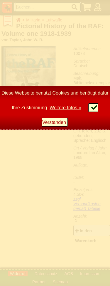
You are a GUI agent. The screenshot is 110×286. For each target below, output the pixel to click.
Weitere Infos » (65, 107)
